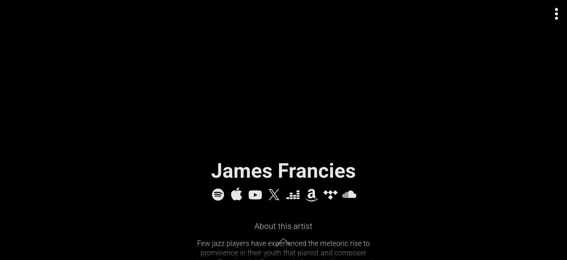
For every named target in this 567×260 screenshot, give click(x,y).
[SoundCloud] (349, 194)
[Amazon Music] (311, 194)
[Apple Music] (236, 194)
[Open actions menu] (556, 14)
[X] (274, 194)
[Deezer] (293, 194)
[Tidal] (330, 194)
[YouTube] (255, 194)
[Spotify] (218, 194)
